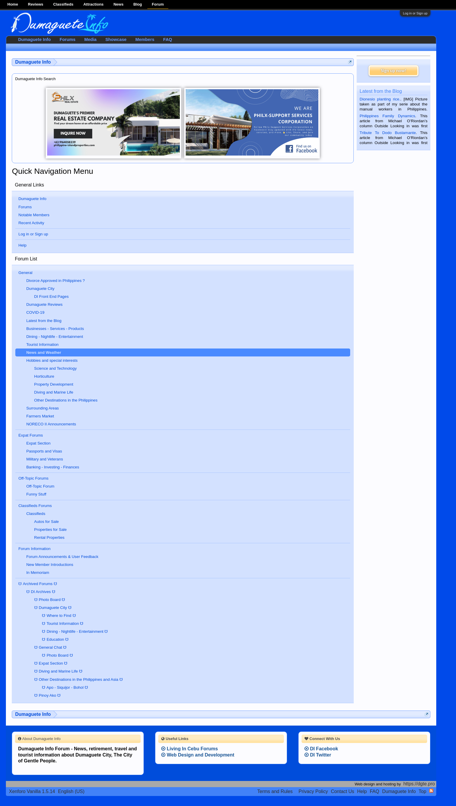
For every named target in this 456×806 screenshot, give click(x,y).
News (118, 4)
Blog (138, 4)
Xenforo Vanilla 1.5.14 (32, 791)
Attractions (93, 4)
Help (22, 245)
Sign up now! (393, 70)
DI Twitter (317, 754)
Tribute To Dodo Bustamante (388, 133)
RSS (431, 791)
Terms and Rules (275, 791)
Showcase (116, 39)
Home (12, 4)
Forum (158, 4)
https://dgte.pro (419, 783)
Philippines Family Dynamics (387, 116)
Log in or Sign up (415, 13)
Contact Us (342, 791)
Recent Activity (31, 223)
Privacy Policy (313, 791)
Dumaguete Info (32, 198)
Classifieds (63, 4)
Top (422, 791)
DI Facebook (321, 748)
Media (90, 39)
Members (144, 39)
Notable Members (33, 215)
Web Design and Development (197, 754)
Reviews (35, 4)
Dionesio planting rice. (380, 99)
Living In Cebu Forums (189, 748)
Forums (25, 207)
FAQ (167, 39)
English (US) (71, 791)
